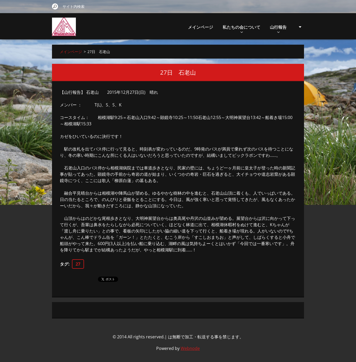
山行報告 (278, 28)
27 (78, 264)
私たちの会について (242, 28)
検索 (55, 6)
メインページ (200, 27)
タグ (64, 264)
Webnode (190, 348)
